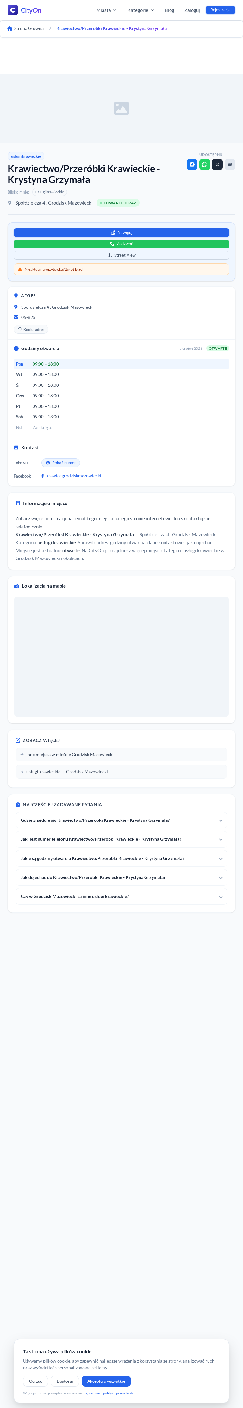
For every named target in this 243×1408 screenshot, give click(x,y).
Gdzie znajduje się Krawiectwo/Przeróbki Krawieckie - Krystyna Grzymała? (95, 820)
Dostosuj (65, 1381)
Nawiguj (121, 232)
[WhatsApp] (204, 164)
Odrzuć (35, 1381)
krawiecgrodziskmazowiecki (71, 475)
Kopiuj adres (31, 329)
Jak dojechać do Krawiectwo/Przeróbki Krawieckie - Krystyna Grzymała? (93, 877)
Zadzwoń (121, 243)
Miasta (106, 10)
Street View (122, 255)
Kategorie (141, 10)
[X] (217, 164)
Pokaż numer (61, 462)
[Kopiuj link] (230, 164)
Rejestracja (220, 9)
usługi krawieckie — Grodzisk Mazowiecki (64, 771)
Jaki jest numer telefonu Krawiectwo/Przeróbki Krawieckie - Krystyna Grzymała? (101, 839)
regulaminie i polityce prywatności (109, 1393)
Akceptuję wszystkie (106, 1381)
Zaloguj (192, 10)
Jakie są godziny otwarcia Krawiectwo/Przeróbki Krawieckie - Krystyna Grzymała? (102, 858)
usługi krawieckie (26, 156)
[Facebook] (192, 164)
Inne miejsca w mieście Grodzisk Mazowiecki (67, 754)
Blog (169, 10)
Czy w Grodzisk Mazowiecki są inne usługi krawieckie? (75, 896)
